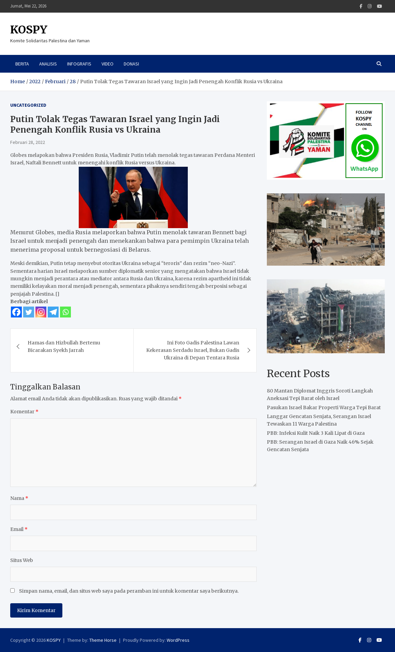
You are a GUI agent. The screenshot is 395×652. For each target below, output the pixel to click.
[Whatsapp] (65, 312)
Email (19, 529)
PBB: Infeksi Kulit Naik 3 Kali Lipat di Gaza (316, 433)
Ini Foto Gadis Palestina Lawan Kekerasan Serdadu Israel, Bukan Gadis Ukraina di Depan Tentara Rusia (192, 350)
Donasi (131, 64)
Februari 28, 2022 (27, 142)
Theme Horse (103, 640)
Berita (22, 64)
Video (107, 64)
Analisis (48, 64)
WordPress (178, 640)
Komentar (24, 412)
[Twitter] (28, 312)
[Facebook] (16, 312)
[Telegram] (53, 312)
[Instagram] (40, 312)
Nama (19, 498)
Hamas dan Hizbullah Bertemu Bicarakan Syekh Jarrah (64, 346)
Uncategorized (28, 105)
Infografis (79, 64)
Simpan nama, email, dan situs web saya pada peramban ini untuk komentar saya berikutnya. (129, 591)
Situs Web (21, 560)
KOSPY (28, 29)
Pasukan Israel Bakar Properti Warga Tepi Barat (324, 407)
